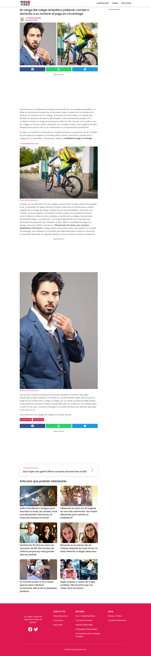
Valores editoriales (84, 624)
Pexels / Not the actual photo (29, 200)
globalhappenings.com (30, 143)
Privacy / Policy (115, 616)
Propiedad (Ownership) (86, 629)
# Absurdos (25, 419)
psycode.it (58, 624)
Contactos (58, 620)
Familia (115, 3)
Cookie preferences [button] (117, 620)
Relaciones (126, 3)
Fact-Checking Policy (85, 616)
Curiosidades (103, 3)
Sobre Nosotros (60, 616)
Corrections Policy (84, 620)
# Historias (38, 419)
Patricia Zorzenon (34, 18)
